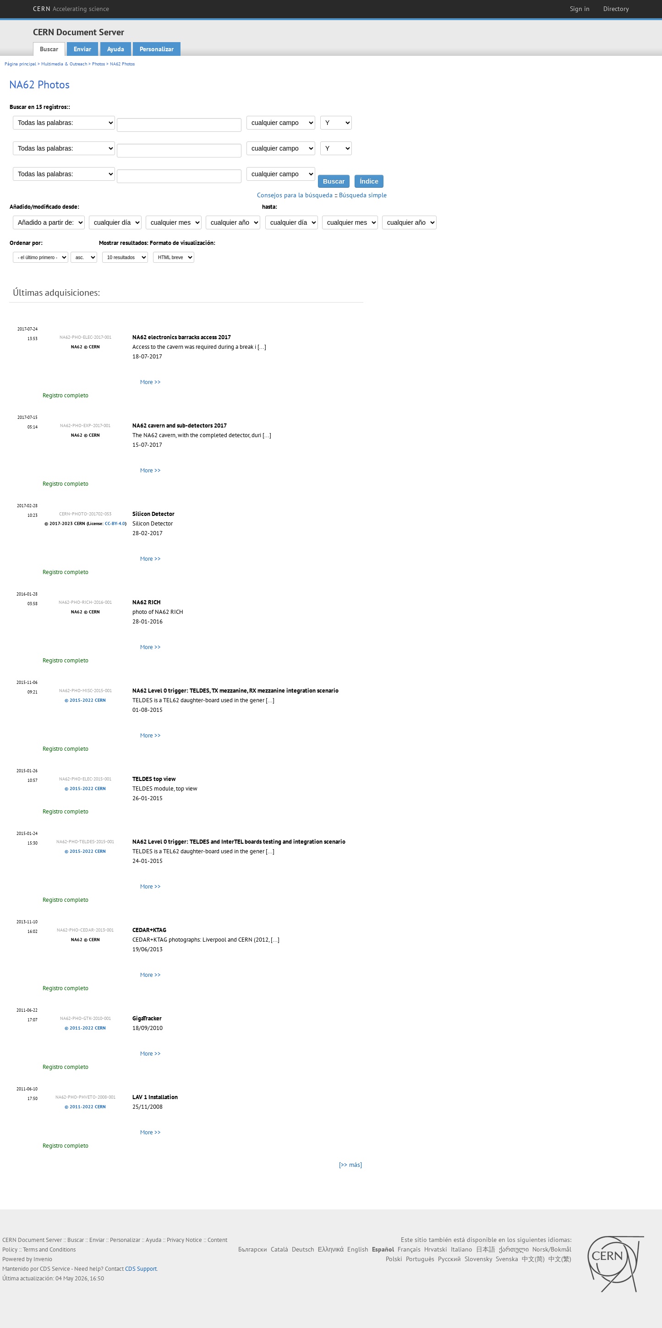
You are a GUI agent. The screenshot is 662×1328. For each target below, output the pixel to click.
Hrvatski (435, 1249)
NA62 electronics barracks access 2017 (181, 337)
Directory (616, 9)
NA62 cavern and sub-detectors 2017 (179, 425)
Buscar (49, 49)
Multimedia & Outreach (64, 64)
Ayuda (115, 49)
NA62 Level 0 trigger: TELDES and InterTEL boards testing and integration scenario (238, 842)
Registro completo (65, 395)
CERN (71, 9)
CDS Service (55, 1269)
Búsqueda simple (363, 195)
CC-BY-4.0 (115, 523)
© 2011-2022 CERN (85, 1028)
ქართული (514, 1249)
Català (279, 1249)
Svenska (507, 1259)
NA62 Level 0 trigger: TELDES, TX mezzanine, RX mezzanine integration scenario (235, 690)
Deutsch (303, 1249)
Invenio (42, 1259)
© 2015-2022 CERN (85, 700)
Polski (394, 1259)
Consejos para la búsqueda (295, 195)
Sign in (580, 9)
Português (420, 1259)
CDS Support (141, 1269)
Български (252, 1249)
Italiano (461, 1249)
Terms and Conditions (49, 1249)
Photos (98, 64)
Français (409, 1249)
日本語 (485, 1249)
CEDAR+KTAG (149, 930)
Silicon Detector (153, 514)
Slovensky (478, 1259)
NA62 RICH (146, 602)
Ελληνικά (331, 1249)
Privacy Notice (184, 1240)
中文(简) (533, 1259)
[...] (261, 347)
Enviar (82, 49)
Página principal (20, 64)
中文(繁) (559, 1259)
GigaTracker (147, 1018)
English (357, 1249)
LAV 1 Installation (155, 1097)
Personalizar (157, 49)
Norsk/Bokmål (551, 1249)
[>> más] (350, 1164)
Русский (449, 1259)
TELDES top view (153, 779)
